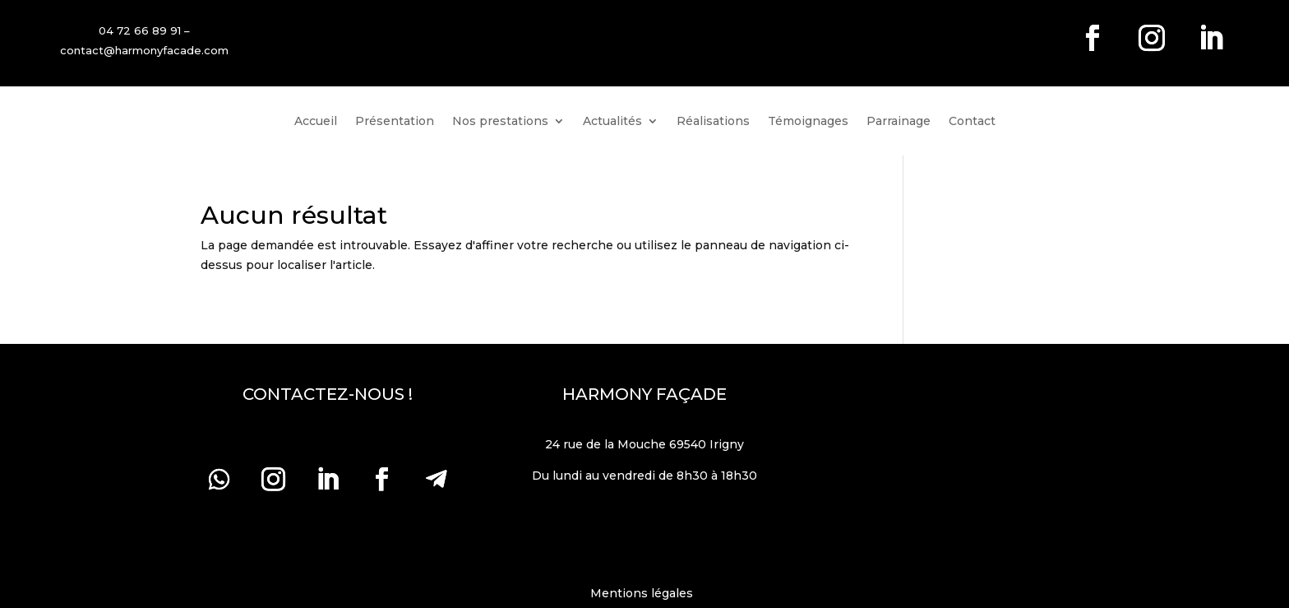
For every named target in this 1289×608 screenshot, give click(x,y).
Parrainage (898, 121)
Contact (972, 121)
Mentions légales (645, 593)
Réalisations (713, 121)
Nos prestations (500, 121)
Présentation (394, 121)
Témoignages (808, 121)
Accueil (315, 121)
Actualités (612, 121)
